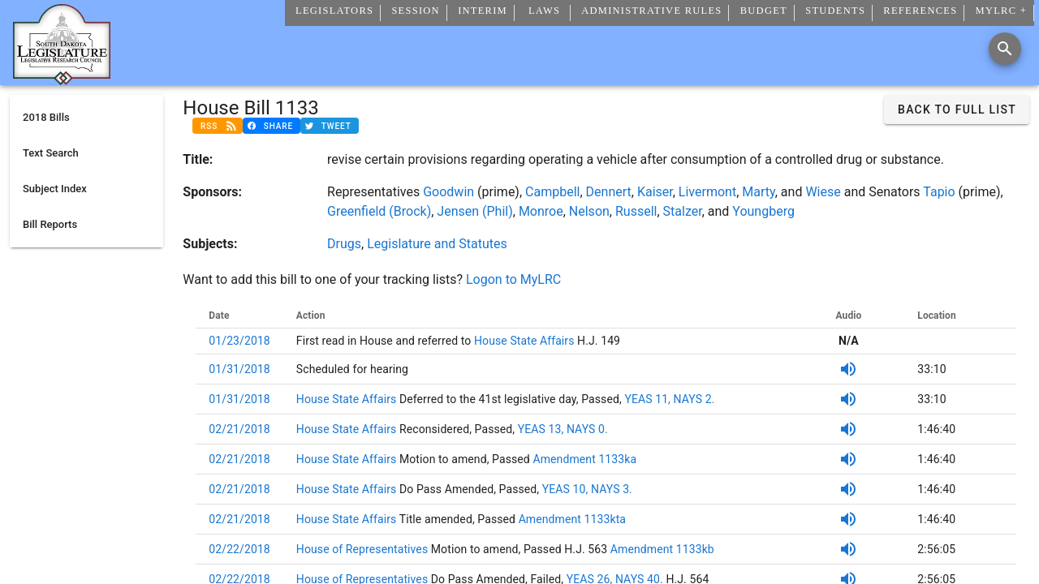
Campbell (552, 192)
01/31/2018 (239, 369)
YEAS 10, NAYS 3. (587, 489)
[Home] (61, 78)
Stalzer (682, 211)
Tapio (939, 192)
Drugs (344, 243)
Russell (636, 211)
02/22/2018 (239, 549)
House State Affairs (522, 340)
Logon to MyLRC (513, 279)
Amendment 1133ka (583, 459)
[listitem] (86, 117)
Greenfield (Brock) (379, 211)
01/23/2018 (239, 340)
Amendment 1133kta (570, 519)
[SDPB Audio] (848, 369)
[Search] (1005, 48)
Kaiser (655, 192)
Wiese (822, 192)
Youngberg (763, 211)
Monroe (541, 211)
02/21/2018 (239, 429)
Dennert (609, 192)
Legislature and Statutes (437, 243)
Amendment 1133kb (662, 549)
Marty (758, 192)
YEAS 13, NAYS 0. (563, 429)
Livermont (707, 192)
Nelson (589, 211)
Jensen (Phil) (474, 211)
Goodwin (448, 192)
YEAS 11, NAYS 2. (669, 399)
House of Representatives (363, 549)
